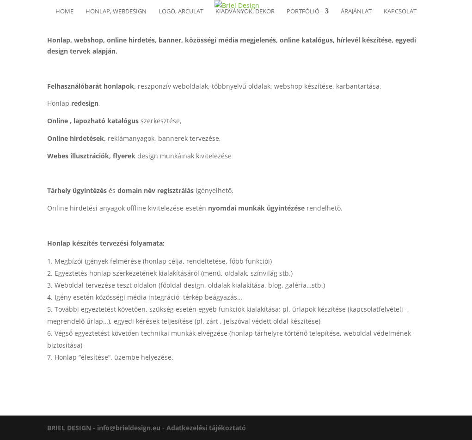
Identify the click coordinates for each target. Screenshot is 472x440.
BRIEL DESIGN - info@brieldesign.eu (103, 427)
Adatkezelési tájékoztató (206, 427)
